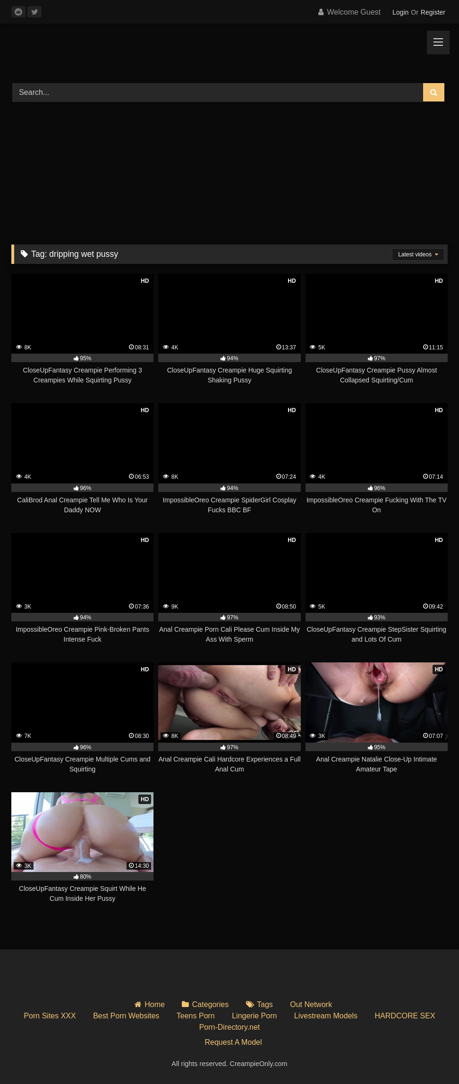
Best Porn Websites (126, 1016)
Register (433, 12)
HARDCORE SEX (405, 1016)
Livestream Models (325, 1016)
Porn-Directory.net (229, 1027)
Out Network (311, 1004)
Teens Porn (196, 1016)
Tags (265, 1004)
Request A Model (233, 1042)
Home (154, 1004)
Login (400, 12)
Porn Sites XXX (50, 1016)
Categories (210, 1004)
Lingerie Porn (254, 1016)
